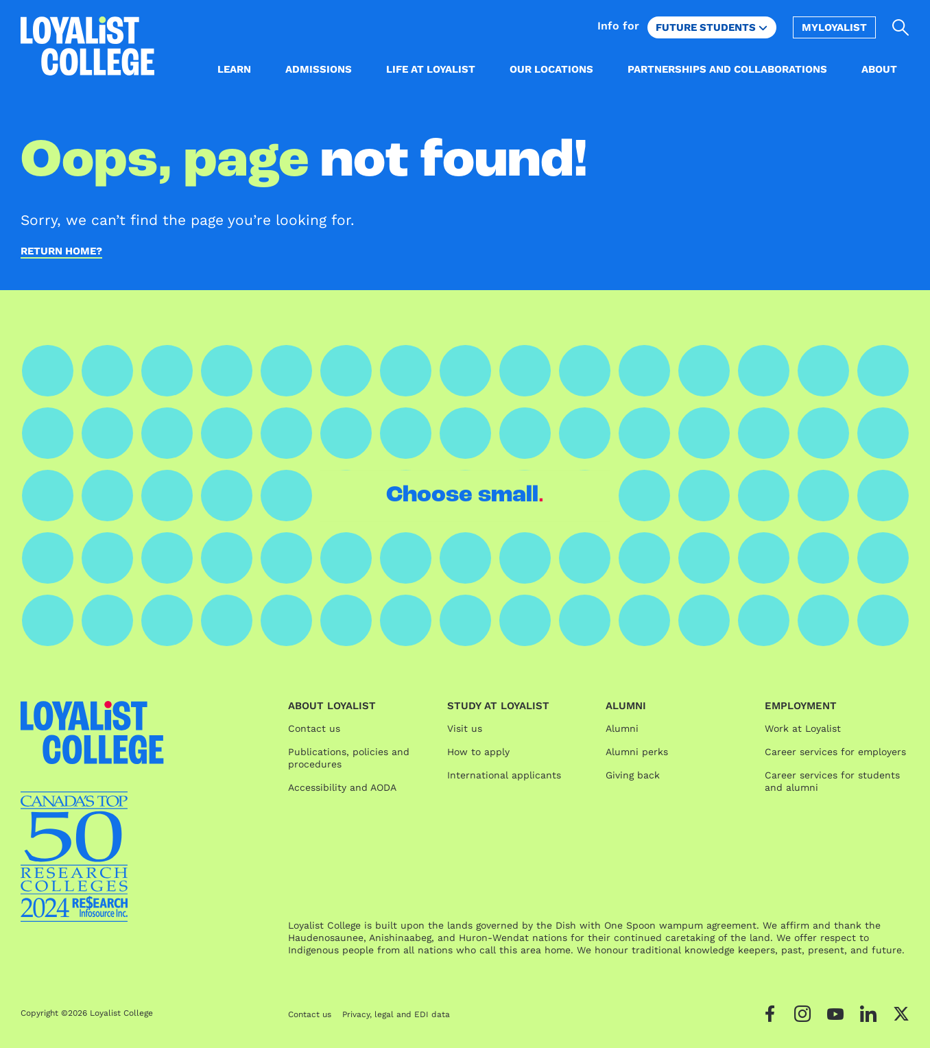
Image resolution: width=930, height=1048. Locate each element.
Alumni (622, 728)
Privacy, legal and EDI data (396, 1014)
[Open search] (900, 27)
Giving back (633, 775)
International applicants (504, 775)
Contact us (314, 728)
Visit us (464, 728)
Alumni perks (637, 751)
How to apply (478, 751)
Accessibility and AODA (342, 787)
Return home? (61, 251)
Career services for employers (835, 751)
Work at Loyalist (803, 728)
